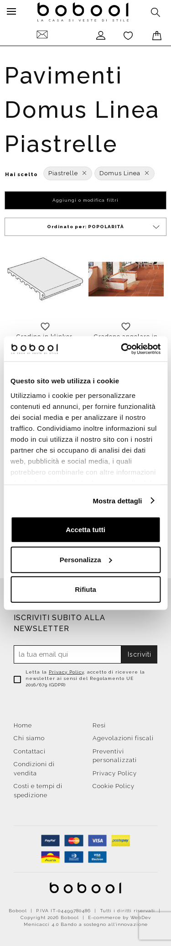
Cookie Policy (114, 786)
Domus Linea (124, 173)
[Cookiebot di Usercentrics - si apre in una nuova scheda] (122, 349)
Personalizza (86, 559)
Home (23, 725)
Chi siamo (29, 738)
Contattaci (30, 751)
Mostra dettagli (117, 500)
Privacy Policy (66, 671)
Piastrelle (67, 173)
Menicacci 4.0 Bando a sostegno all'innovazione (86, 924)
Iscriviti (139, 654)
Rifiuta (85, 589)
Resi (99, 725)
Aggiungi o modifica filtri (85, 200)
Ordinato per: (104, 227)
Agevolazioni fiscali (123, 738)
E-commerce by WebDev (119, 917)
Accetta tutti (85, 529)
